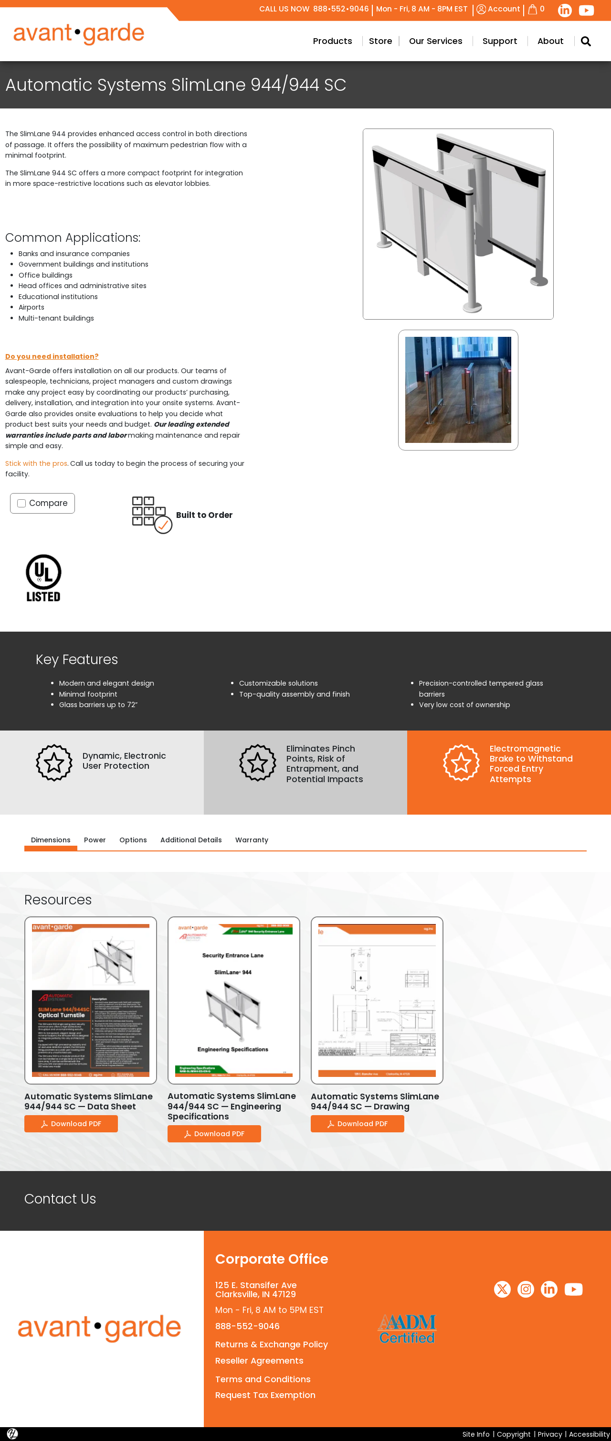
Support (500, 41)
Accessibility (589, 1434)
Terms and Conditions (263, 1379)
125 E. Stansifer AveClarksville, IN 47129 (256, 1290)
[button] (458, 390)
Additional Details (191, 840)
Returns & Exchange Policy (271, 1344)
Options (133, 840)
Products (332, 41)
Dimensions (51, 840)
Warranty (251, 840)
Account (498, 9)
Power (95, 840)
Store (380, 41)
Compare (48, 503)
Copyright (514, 1434)
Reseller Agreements (259, 1360)
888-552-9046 (247, 1326)
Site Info (476, 1434)
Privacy (550, 1434)
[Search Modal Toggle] (586, 41)
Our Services (436, 41)
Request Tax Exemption (265, 1395)
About (550, 41)
